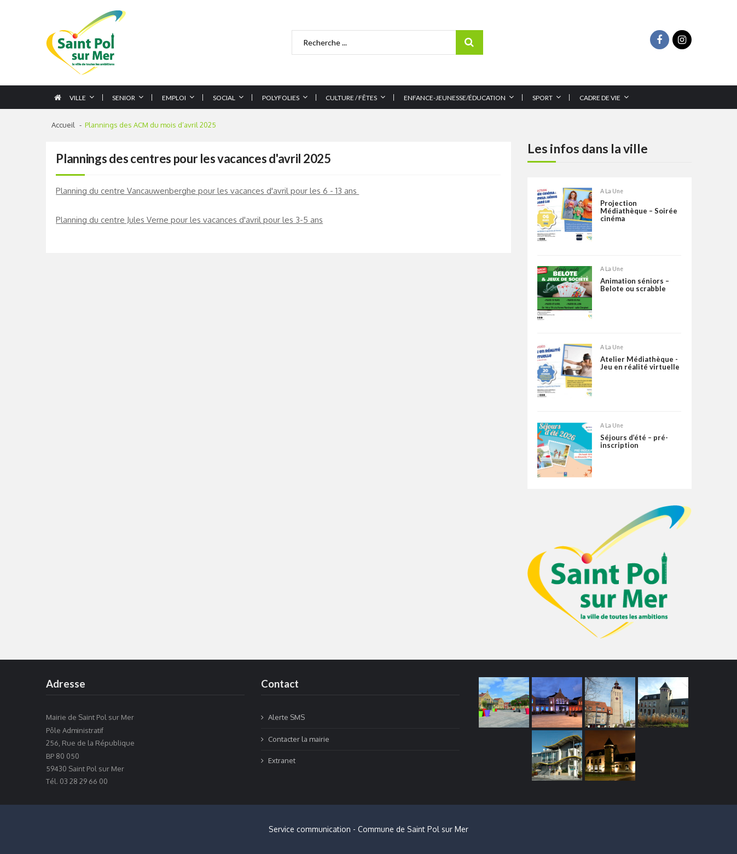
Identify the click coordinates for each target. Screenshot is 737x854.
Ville (77, 98)
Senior (123, 98)
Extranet (281, 760)
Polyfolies (280, 98)
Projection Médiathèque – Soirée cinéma (638, 211)
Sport (542, 98)
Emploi (174, 98)
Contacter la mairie (298, 739)
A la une (611, 191)
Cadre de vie (599, 98)
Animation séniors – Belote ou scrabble (634, 286)
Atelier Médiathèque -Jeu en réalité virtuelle (640, 364)
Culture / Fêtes (351, 98)
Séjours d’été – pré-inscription (634, 458)
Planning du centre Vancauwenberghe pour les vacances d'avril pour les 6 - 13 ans (207, 191)
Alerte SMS (286, 717)
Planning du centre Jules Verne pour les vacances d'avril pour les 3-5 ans (189, 220)
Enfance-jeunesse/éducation (455, 98)
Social (224, 98)
